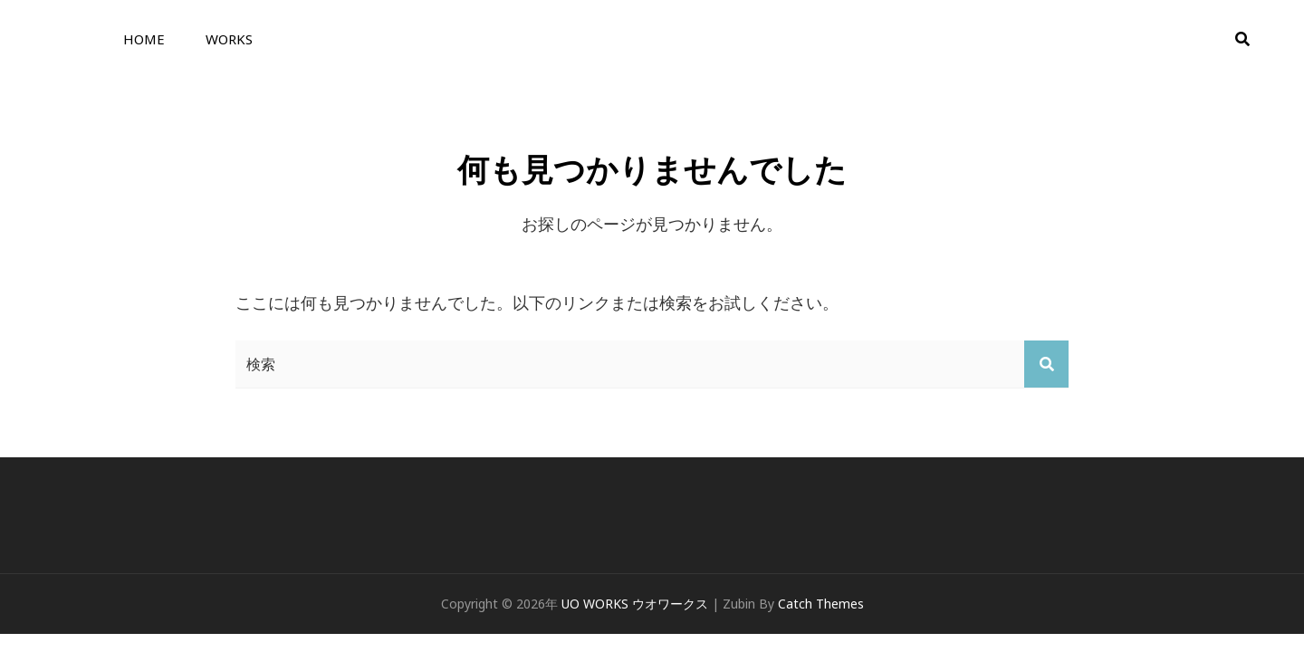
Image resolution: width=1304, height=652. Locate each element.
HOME (144, 39)
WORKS (229, 39)
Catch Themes (821, 603)
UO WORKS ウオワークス (634, 603)
